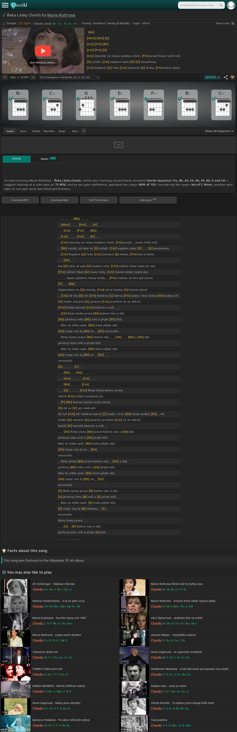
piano (23, 131)
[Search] (221, 5)
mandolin (49, 131)
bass (75, 131)
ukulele (36, 131)
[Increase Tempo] (33, 77)
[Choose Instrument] (84, 131)
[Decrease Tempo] (5, 77)
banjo (62, 131)
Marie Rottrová (61, 15)
